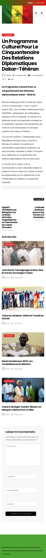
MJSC (9, 75)
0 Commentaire (36, 75)
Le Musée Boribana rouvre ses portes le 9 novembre (35, 213)
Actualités (8, 35)
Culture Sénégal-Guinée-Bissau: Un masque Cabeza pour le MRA (21, 408)
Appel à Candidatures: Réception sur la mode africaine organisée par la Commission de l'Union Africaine (10, 218)
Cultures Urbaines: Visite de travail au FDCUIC (23, 317)
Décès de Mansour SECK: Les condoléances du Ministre (17, 362)
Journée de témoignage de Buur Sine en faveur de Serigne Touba (22, 271)
